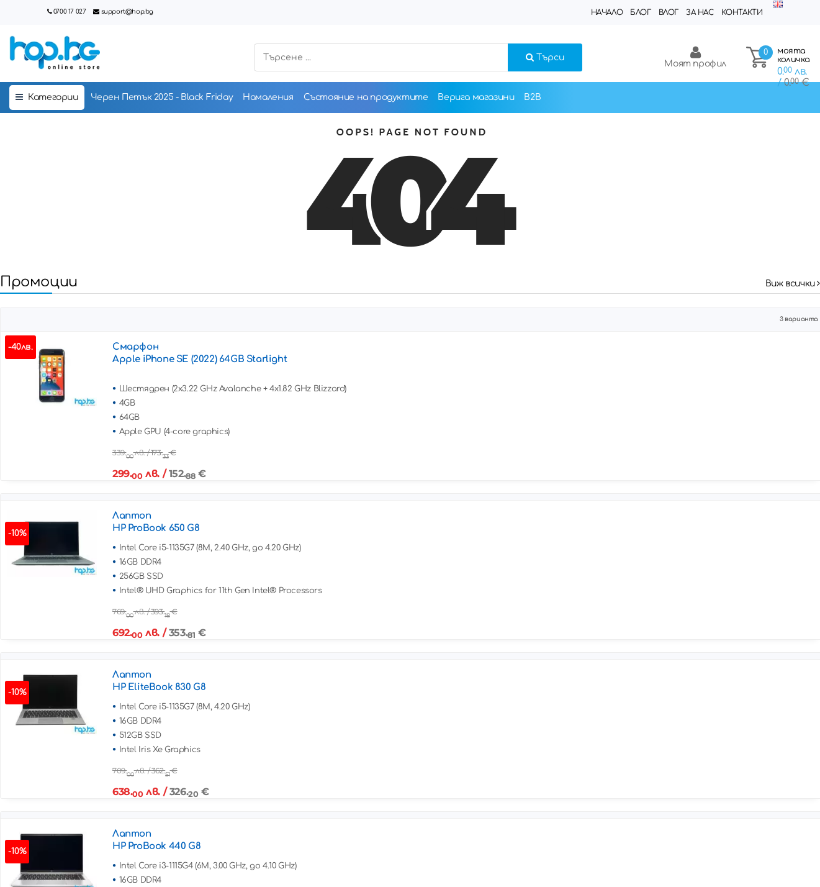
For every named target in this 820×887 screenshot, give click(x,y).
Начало (607, 12)
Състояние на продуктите (366, 97)
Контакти (742, 12)
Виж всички (792, 283)
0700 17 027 (69, 11)
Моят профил (695, 56)
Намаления (268, 97)
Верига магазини (476, 97)
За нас (700, 12)
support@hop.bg (127, 11)
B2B (532, 97)
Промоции (39, 281)
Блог (640, 12)
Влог (668, 12)
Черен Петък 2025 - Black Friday (162, 97)
